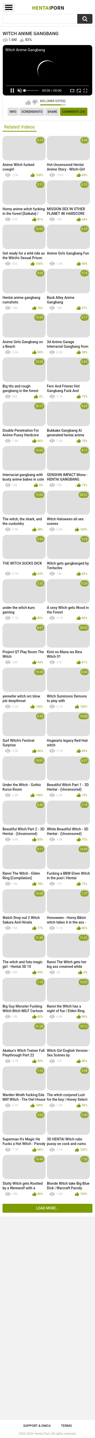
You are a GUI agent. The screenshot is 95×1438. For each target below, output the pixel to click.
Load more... (47, 1208)
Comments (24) (73, 112)
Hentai (48, 7)
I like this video (28, 102)
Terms (66, 1426)
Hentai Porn (42, 1433)
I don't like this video (34, 102)
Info (13, 112)
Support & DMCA (37, 1426)
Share (52, 112)
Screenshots (32, 112)
